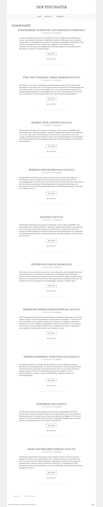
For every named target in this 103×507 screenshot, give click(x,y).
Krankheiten (52, 59)
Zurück (15, 496)
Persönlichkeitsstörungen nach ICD (51, 169)
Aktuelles (49, 16)
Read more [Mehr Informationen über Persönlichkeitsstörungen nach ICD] (51, 193)
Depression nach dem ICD (51, 404)
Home (39, 16)
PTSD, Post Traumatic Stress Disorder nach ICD (51, 77)
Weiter (33, 496)
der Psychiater (51, 7)
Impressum (62, 16)
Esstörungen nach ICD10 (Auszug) (51, 264)
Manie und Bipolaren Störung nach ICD (51, 449)
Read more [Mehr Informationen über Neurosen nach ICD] (51, 240)
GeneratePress (31, 504)
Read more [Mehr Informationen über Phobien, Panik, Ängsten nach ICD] (51, 146)
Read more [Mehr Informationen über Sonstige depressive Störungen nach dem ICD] (51, 380)
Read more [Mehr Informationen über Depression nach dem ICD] (51, 425)
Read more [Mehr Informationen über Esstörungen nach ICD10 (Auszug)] (51, 286)
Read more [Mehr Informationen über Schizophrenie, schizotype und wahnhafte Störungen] (51, 54)
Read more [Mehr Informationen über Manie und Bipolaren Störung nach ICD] (51, 472)
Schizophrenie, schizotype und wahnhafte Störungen (51, 30)
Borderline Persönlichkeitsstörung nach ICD (51, 309)
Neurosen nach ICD (51, 217)
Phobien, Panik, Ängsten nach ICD (51, 122)
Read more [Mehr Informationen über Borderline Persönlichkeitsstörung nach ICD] (51, 333)
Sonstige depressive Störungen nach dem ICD (51, 356)
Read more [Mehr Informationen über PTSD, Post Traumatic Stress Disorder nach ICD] (51, 99)
